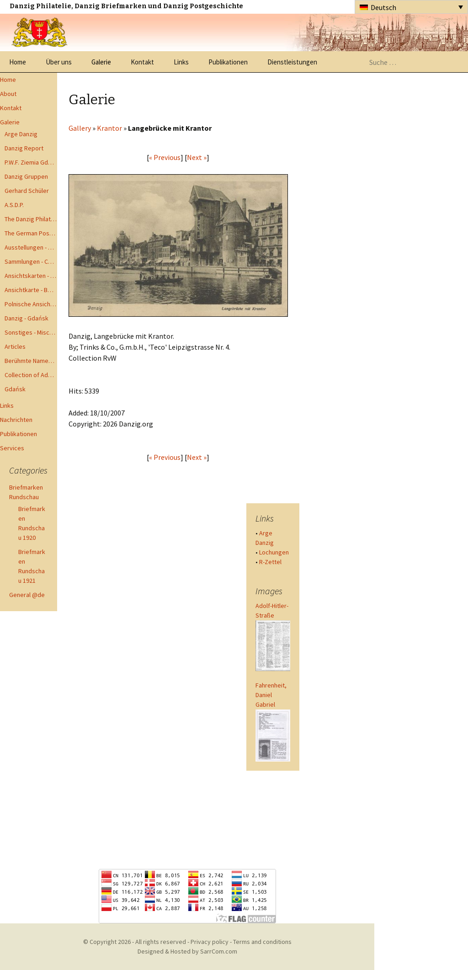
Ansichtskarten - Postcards (31, 276)
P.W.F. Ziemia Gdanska (31, 162)
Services (12, 448)
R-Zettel (270, 562)
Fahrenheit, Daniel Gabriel (271, 695)
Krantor (109, 128)
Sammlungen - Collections (31, 261)
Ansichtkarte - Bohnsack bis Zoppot (31, 290)
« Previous (165, 157)
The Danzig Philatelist (31, 219)
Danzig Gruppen (26, 176)
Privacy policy (210, 942)
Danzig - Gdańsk (26, 318)
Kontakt (142, 62)
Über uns (59, 62)
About (8, 94)
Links (181, 62)
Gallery (80, 128)
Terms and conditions (262, 942)
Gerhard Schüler (27, 191)
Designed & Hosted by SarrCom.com (187, 951)
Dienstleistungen (292, 62)
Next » (197, 157)
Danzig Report (24, 148)
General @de (27, 595)
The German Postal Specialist (31, 233)
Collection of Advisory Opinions (31, 375)
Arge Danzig (21, 134)
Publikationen (228, 62)
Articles (15, 346)
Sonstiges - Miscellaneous (31, 332)
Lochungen (274, 552)
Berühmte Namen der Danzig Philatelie (31, 361)
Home (17, 62)
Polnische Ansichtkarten (31, 304)
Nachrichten (16, 420)
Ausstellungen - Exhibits (31, 247)
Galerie (101, 62)
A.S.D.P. (14, 205)
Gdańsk (15, 389)
